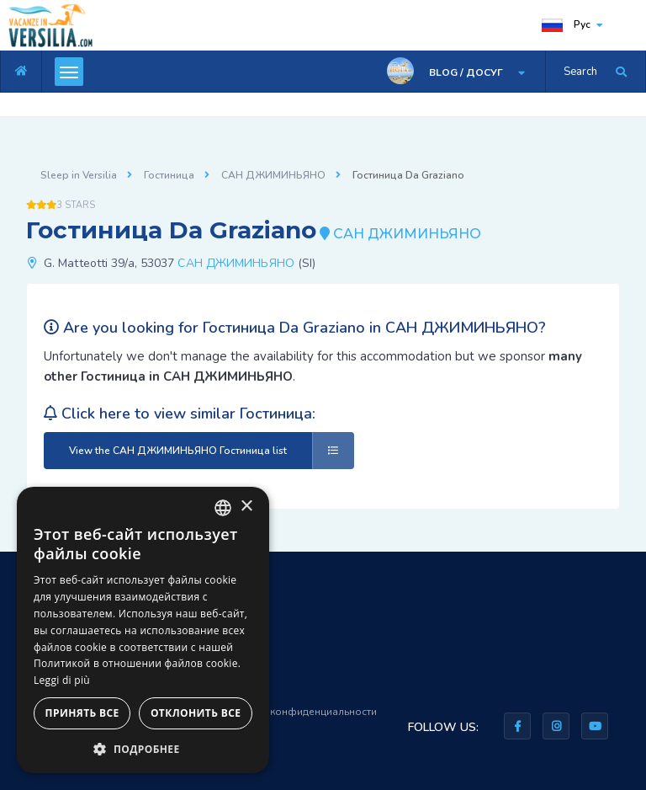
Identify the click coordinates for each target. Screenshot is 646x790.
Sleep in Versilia (78, 175)
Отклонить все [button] (196, 713)
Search (580, 71)
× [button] (246, 506)
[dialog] (143, 630)
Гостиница (169, 175)
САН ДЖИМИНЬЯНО (273, 175)
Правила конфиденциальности (300, 711)
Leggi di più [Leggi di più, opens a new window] (62, 680)
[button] (143, 748)
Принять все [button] (82, 713)
